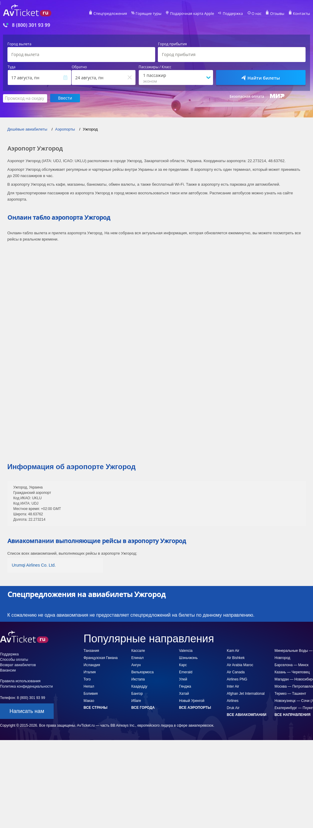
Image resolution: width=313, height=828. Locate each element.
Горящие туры (151, 13)
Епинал (137, 657)
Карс (183, 665)
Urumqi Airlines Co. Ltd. (34, 564)
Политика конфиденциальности (26, 686)
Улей (183, 679)
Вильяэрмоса (142, 672)
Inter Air (233, 686)
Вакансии (8, 670)
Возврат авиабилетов (18, 665)
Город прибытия (172, 44)
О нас (257, 13)
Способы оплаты (14, 659)
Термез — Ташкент (290, 693)
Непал (89, 686)
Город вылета (19, 44)
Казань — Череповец (292, 672)
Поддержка (234, 13)
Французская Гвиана (101, 657)
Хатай (184, 693)
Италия (90, 672)
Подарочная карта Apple (194, 13)
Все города (143, 707)
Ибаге (136, 700)
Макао (89, 700)
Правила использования (20, 681)
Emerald (185, 672)
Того (87, 679)
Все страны (95, 707)
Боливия (91, 693)
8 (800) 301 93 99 (31, 25)
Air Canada (236, 672)
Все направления (292, 714)
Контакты (301, 13)
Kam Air (233, 650)
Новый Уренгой (191, 700)
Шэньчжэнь (188, 657)
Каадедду (139, 686)
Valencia (185, 650)
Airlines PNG (237, 679)
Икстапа (138, 679)
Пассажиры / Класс (155, 67)
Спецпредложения (114, 13)
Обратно (79, 67)
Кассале (138, 650)
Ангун (136, 665)
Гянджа (185, 686)
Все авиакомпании (246, 714)
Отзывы (278, 13)
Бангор (137, 693)
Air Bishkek (236, 657)
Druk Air (233, 707)
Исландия (92, 665)
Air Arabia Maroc (240, 665)
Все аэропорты (195, 707)
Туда (12, 67)
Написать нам (27, 711)
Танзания (91, 650)
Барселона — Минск (292, 665)
